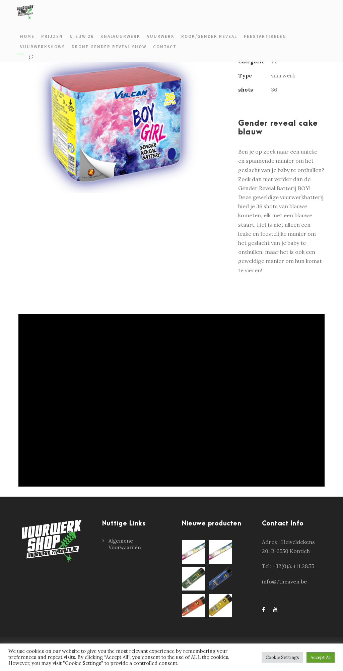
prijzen (52, 36)
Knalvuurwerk (120, 36)
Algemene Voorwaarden (125, 544)
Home (27, 36)
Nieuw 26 (82, 36)
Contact (165, 47)
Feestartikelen (265, 36)
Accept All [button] (321, 657)
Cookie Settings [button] (282, 657)
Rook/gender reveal (209, 36)
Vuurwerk (161, 36)
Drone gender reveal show (109, 47)
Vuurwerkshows (42, 47)
